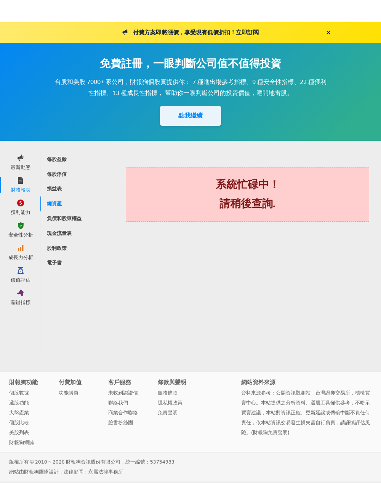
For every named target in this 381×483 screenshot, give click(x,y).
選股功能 (19, 403)
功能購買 (68, 393)
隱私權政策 (170, 403)
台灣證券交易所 (332, 393)
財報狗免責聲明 (270, 432)
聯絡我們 (118, 403)
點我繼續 (190, 115)
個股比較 (19, 422)
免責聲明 (168, 412)
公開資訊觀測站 (293, 393)
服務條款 (168, 393)
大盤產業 (19, 412)
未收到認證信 (123, 393)
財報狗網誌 (21, 442)
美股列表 (19, 432)
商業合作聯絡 (123, 412)
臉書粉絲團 (120, 422)
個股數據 (19, 393)
